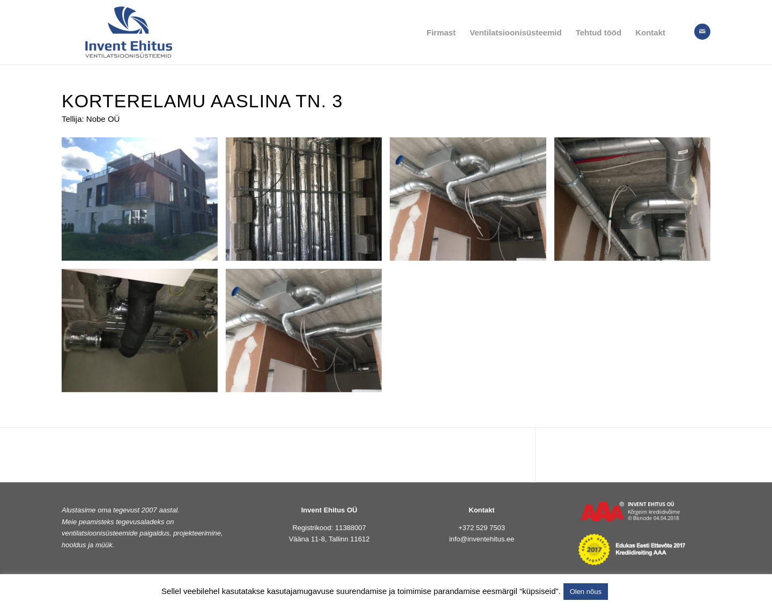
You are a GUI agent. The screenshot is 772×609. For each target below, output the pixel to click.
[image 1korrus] (308, 203)
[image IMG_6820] (636, 203)
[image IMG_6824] (144, 334)
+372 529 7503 (481, 528)
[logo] (128, 32)
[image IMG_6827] (308, 334)
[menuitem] (441, 32)
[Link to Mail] (702, 32)
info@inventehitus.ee (482, 539)
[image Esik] (472, 203)
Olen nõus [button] (586, 592)
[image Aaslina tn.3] (144, 203)
